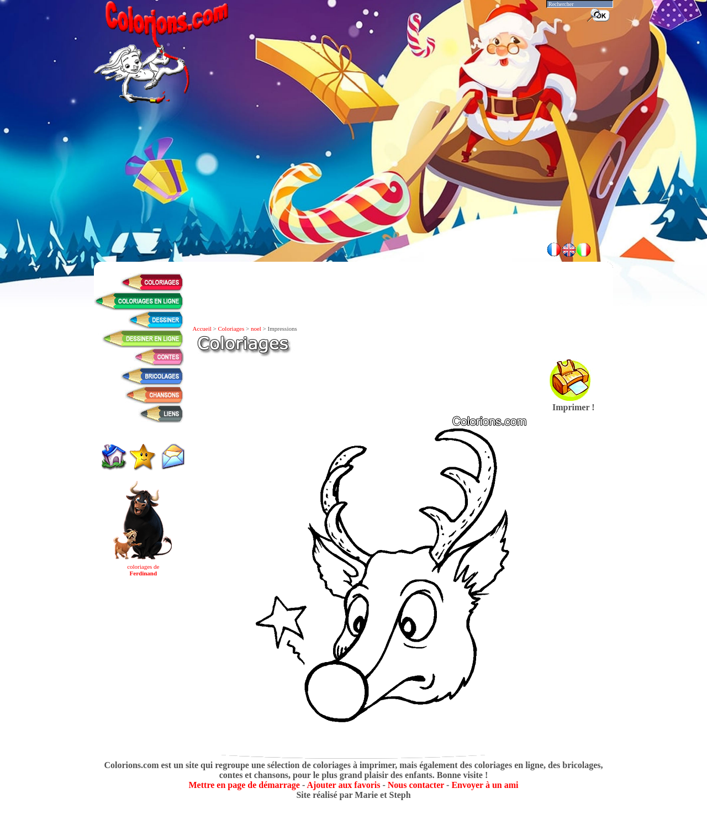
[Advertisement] (353, 204)
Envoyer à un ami (484, 785)
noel (256, 328)
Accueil (202, 328)
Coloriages (231, 328)
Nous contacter (416, 785)
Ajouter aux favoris (343, 785)
